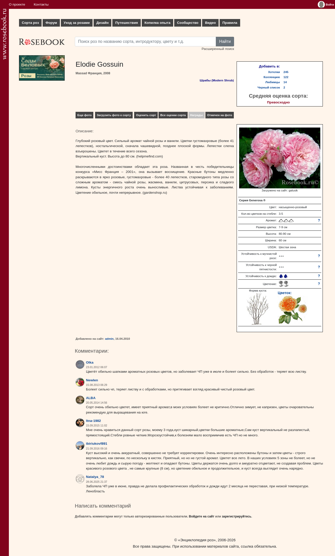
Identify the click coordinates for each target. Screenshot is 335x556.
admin (109, 338)
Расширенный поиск (218, 49)
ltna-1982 (93, 421)
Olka (89, 362)
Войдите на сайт (201, 516)
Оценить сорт (146, 115)
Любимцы (272, 82)
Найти (225, 41)
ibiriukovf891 (96, 443)
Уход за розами (77, 23)
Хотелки (274, 72)
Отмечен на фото (219, 115)
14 (285, 82)
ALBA (91, 398)
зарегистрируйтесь (236, 516)
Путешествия (126, 23)
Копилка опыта (157, 23)
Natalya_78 (95, 477)
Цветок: (285, 293)
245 (286, 72)
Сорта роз (30, 23)
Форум (51, 23)
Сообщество (187, 23)
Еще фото (84, 115)
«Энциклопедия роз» (197, 540)
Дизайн (102, 23)
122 (286, 77)
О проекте (17, 4)
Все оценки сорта (173, 115)
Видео (210, 23)
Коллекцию (271, 77)
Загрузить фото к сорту (114, 115)
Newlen (92, 380)
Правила (229, 23)
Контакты (41, 4)
